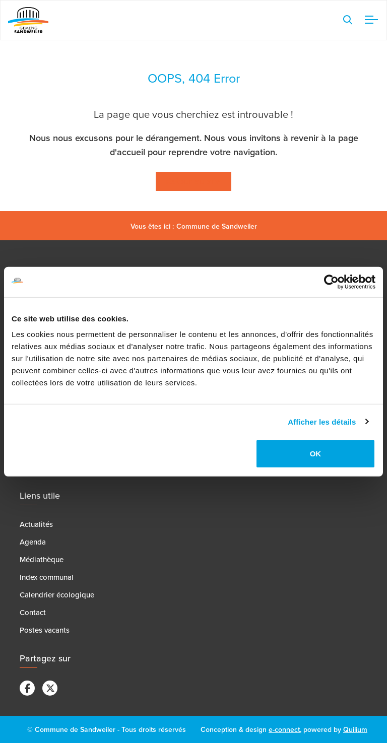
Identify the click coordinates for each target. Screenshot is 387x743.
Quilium (355, 729)
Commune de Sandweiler (216, 226)
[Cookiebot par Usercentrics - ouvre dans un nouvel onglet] (331, 281)
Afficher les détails (322, 421)
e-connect (284, 729)
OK (315, 453)
